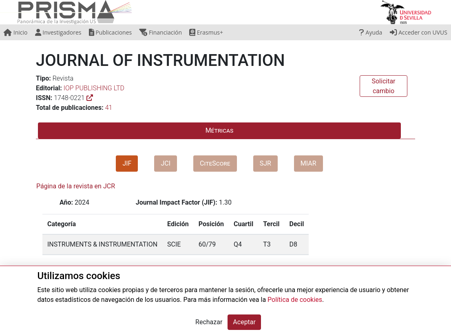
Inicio (15, 32)
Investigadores (58, 32)
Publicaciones (110, 32)
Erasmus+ (206, 32)
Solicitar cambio (383, 86)
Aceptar (244, 322)
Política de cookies (295, 299)
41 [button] (109, 107)
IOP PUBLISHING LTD (94, 88)
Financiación (160, 32)
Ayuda (370, 32)
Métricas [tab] (220, 130)
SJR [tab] (265, 163)
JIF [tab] (126, 163)
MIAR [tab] (308, 163)
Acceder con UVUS (418, 32)
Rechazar (208, 322)
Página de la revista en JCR (75, 186)
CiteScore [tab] (215, 163)
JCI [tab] (165, 163)
